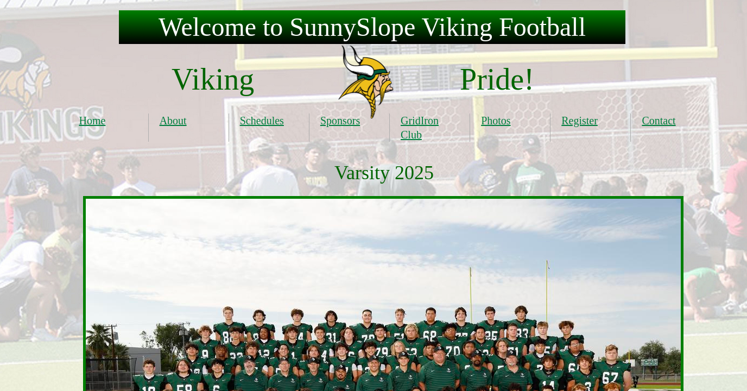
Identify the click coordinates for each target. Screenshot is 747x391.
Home (92, 121)
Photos (495, 121)
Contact (658, 121)
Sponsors (340, 121)
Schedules (262, 121)
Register (579, 121)
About (173, 121)
